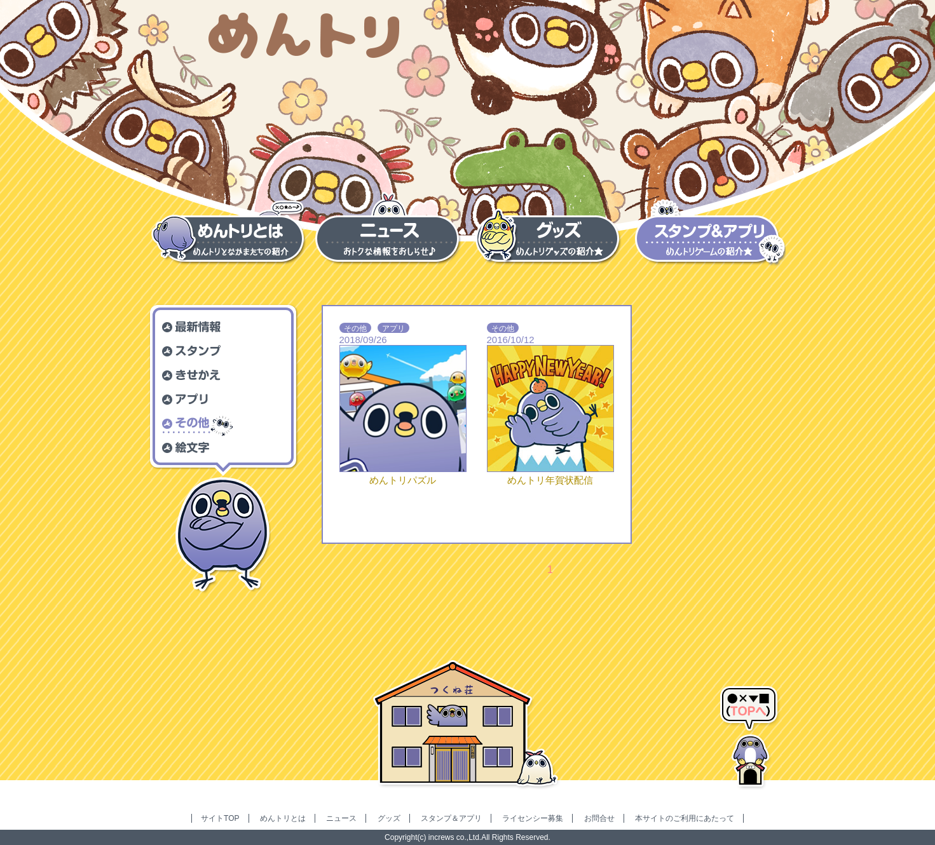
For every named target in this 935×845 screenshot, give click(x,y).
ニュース (341, 818)
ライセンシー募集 (532, 818)
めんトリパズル (402, 480)
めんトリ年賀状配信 (550, 480)
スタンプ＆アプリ (451, 818)
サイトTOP (220, 818)
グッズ (389, 818)
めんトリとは (283, 818)
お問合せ (599, 818)
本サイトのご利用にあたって (684, 818)
